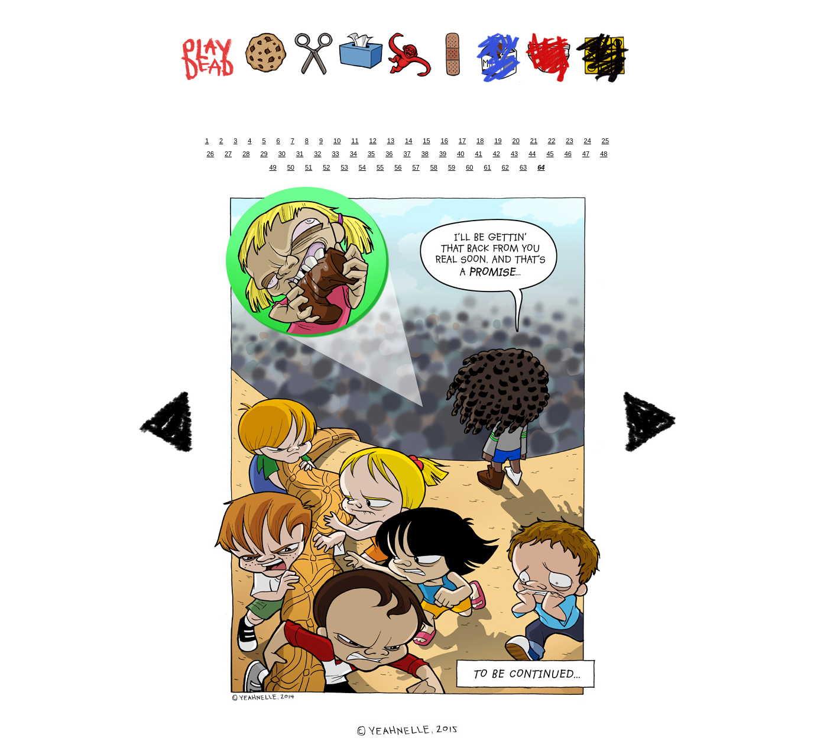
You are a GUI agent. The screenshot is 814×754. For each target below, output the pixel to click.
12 (373, 140)
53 (344, 167)
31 (299, 153)
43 (514, 153)
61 (487, 167)
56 (397, 167)
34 (353, 153)
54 (362, 167)
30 (282, 153)
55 (380, 167)
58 (433, 167)
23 (569, 140)
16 (444, 140)
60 (469, 167)
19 (497, 140)
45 (549, 153)
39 (442, 153)
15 (426, 140)
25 (605, 140)
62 (505, 167)
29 (263, 153)
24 (587, 140)
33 (335, 153)
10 (336, 140)
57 (416, 167)
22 (551, 140)
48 (603, 153)
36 (389, 153)
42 (496, 153)
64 (540, 167)
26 (210, 153)
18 (480, 140)
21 (533, 140)
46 (568, 153)
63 (523, 167)
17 (462, 140)
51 (308, 167)
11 (354, 140)
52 (326, 167)
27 (228, 153)
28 (245, 153)
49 (273, 167)
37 (406, 153)
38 (425, 153)
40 (460, 153)
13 (390, 140)
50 (290, 167)
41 (478, 153)
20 (516, 140)
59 (451, 167)
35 (371, 153)
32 (317, 153)
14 (408, 140)
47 (585, 153)
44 (532, 153)
